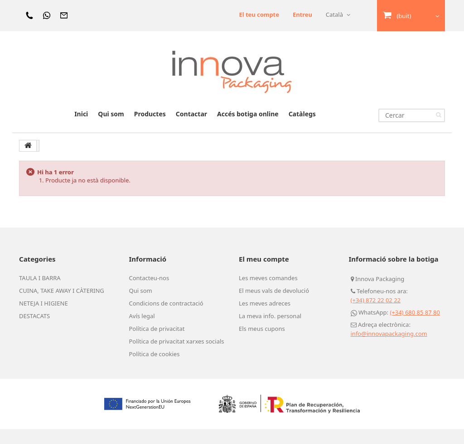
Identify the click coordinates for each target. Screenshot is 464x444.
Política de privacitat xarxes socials (176, 356)
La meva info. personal (270, 330)
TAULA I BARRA (40, 292)
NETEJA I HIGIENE (43, 318)
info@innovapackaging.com (389, 348)
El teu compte (259, 34)
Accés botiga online (248, 128)
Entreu (302, 14)
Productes (150, 128)
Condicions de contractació (166, 318)
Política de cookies (154, 368)
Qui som (111, 128)
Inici (81, 128)
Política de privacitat (157, 343)
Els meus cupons (262, 343)
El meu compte (264, 273)
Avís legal (142, 330)
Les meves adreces (264, 318)
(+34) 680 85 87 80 (415, 327)
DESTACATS (34, 330)
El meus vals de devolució (274, 305)
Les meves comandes (268, 292)
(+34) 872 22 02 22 (376, 315)
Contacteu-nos (149, 292)
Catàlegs (302, 128)
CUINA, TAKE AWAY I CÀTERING (61, 305)
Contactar (191, 128)
